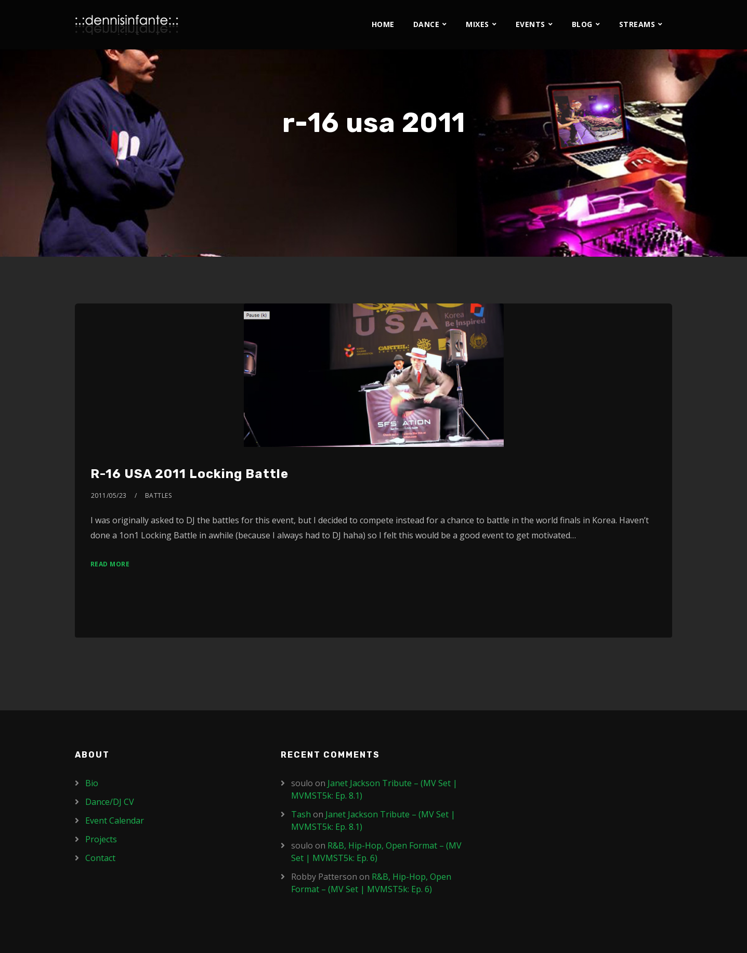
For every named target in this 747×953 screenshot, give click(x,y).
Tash (301, 814)
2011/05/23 (109, 495)
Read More (110, 564)
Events (530, 24)
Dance (426, 24)
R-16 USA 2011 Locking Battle (189, 474)
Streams (637, 24)
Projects (101, 839)
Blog (582, 24)
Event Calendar (114, 820)
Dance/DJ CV (109, 802)
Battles (158, 495)
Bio (91, 783)
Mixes (477, 24)
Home (383, 24)
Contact (100, 858)
